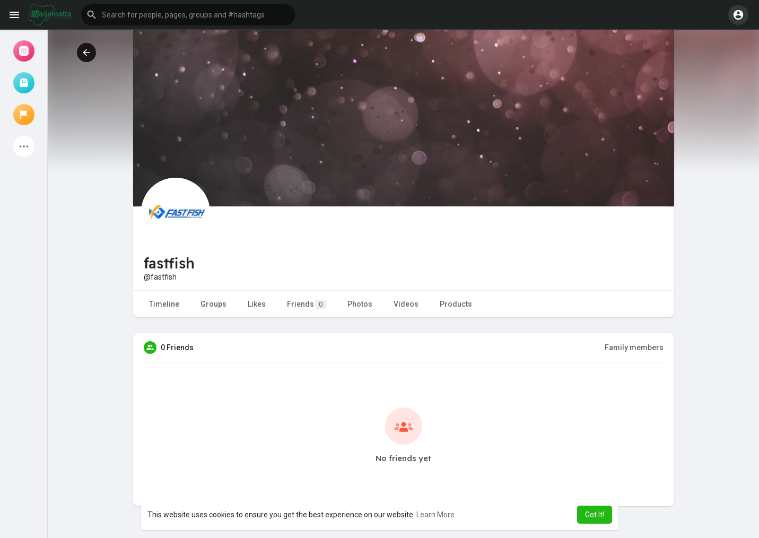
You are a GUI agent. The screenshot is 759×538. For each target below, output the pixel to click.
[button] (188, 14)
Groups (213, 304)
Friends (306, 304)
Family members (634, 347)
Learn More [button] (435, 514)
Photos (359, 304)
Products (456, 304)
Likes (257, 304)
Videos (406, 304)
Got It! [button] (594, 514)
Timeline (164, 304)
